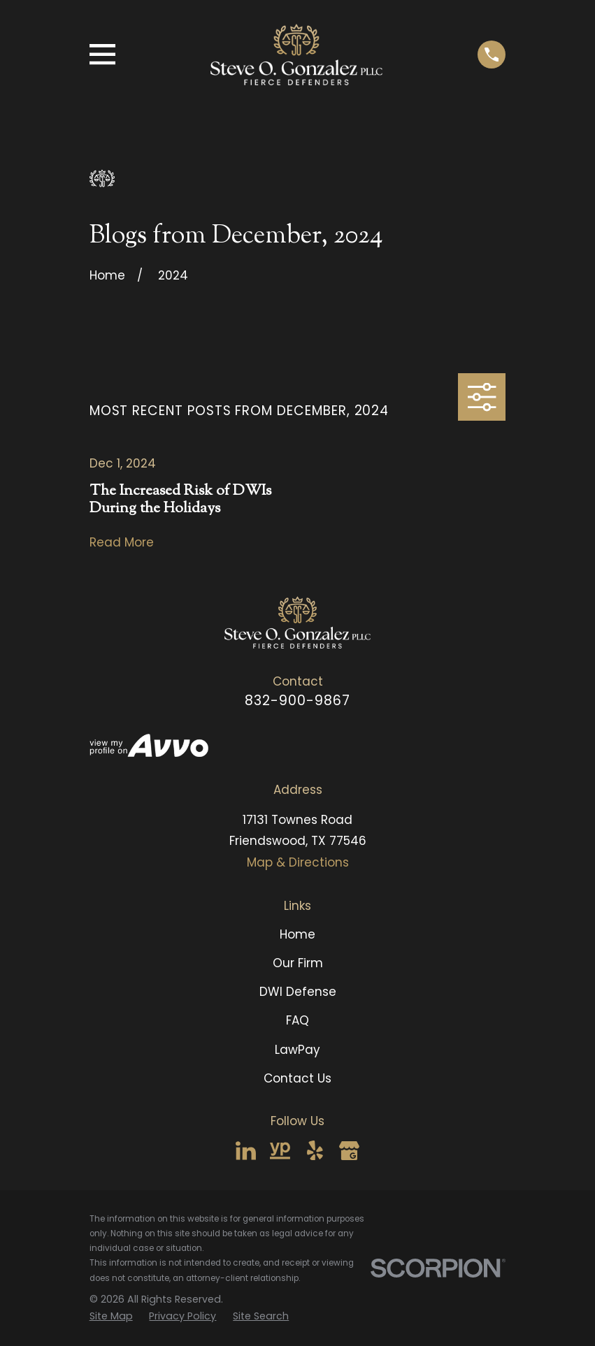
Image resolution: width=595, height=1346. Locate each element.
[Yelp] (315, 1151)
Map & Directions (298, 862)
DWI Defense (297, 991)
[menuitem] (111, 1316)
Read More (121, 542)
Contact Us (297, 1078)
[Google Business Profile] (349, 1151)
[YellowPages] (280, 1151)
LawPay (297, 1049)
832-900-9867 (297, 700)
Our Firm (298, 963)
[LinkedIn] (246, 1151)
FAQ (297, 1020)
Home (297, 934)
